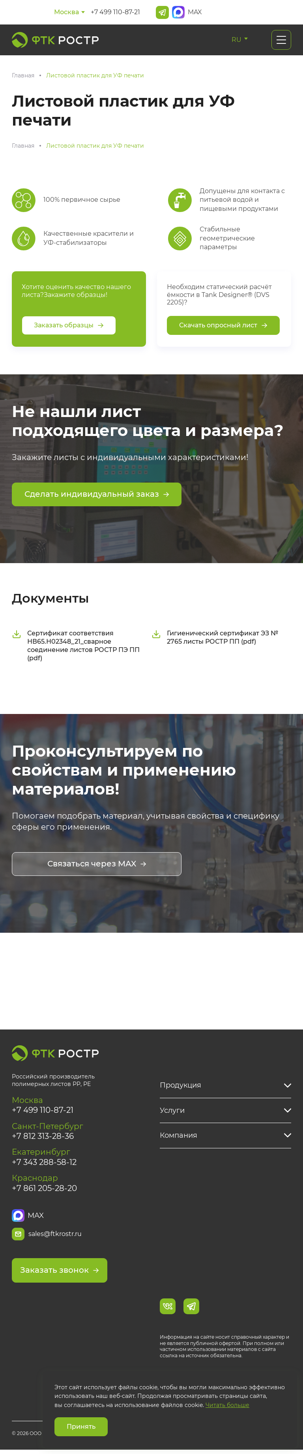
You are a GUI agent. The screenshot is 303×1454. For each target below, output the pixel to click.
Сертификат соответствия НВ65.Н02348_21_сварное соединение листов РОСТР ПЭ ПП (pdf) (76, 647)
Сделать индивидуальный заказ (96, 495)
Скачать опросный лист (223, 325)
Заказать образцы (69, 325)
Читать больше (227, 1405)
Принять (81, 1426)
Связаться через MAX (96, 865)
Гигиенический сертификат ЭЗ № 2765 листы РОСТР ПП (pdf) (215, 638)
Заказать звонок (59, 1274)
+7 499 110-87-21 (115, 12)
